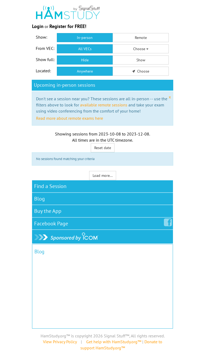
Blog (39, 198)
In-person (85, 37)
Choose (140, 48)
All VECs (85, 48)
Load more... (103, 175)
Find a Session (50, 186)
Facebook (52, 222)
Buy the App (47, 211)
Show (140, 60)
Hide (85, 60)
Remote (141, 37)
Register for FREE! (67, 26)
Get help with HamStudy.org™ (113, 341)
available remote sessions (103, 104)
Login (38, 26)
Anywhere (85, 71)
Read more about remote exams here (69, 118)
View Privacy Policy (60, 341)
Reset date (102, 147)
